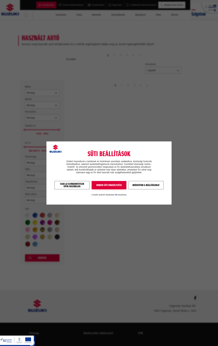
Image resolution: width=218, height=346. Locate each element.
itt (116, 195)
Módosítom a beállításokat (145, 185)
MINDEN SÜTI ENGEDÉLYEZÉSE (109, 185)
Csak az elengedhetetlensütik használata (72, 185)
